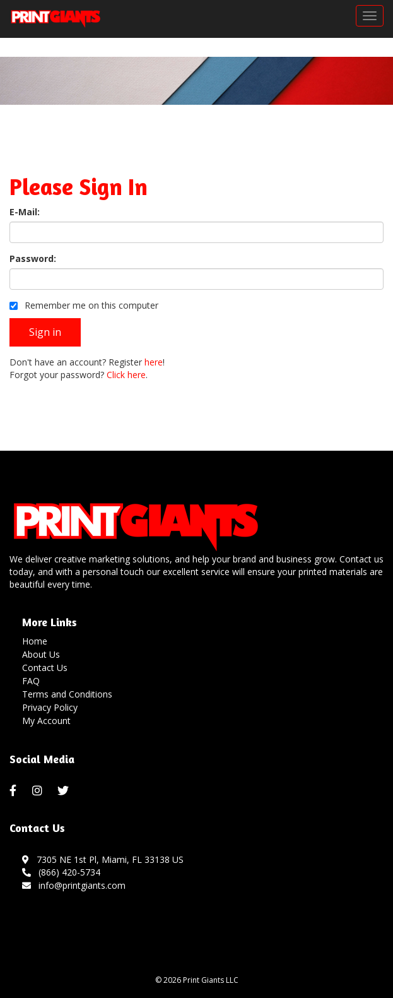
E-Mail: (24, 212)
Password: (32, 258)
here (153, 362)
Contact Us (44, 668)
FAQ (31, 681)
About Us (41, 654)
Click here (126, 375)
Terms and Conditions (67, 694)
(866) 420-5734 (61, 872)
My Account (46, 721)
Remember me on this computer (83, 305)
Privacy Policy (50, 707)
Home (34, 641)
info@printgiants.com (74, 885)
